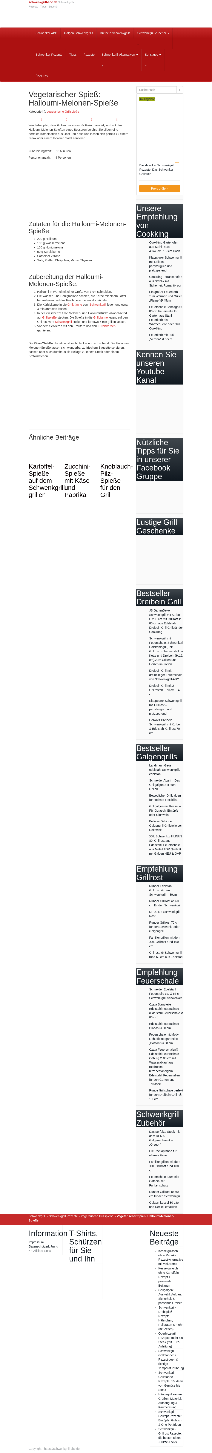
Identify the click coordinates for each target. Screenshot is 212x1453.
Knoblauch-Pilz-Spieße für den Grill (116, 480)
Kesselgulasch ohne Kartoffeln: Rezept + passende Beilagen (169, 1277)
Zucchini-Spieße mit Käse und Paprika (78, 480)
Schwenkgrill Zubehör (153, 33)
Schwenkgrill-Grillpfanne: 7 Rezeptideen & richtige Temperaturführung (171, 1359)
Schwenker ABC (46, 33)
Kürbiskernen (107, 326)
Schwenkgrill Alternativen (119, 54)
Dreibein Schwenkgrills (115, 33)
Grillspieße (49, 317)
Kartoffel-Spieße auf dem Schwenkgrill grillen (47, 480)
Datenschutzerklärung (43, 1246)
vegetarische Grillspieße (63, 111)
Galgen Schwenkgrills (78, 33)
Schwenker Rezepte (48, 54)
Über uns (41, 76)
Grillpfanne (75, 304)
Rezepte (89, 54)
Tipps (73, 54)
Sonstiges (153, 54)
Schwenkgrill (97, 304)
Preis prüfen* (160, 188)
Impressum (36, 1242)
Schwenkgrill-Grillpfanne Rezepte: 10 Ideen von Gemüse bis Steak (170, 1381)
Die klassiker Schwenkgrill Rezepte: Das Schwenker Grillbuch (156, 170)
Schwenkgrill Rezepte (63, 1216)
